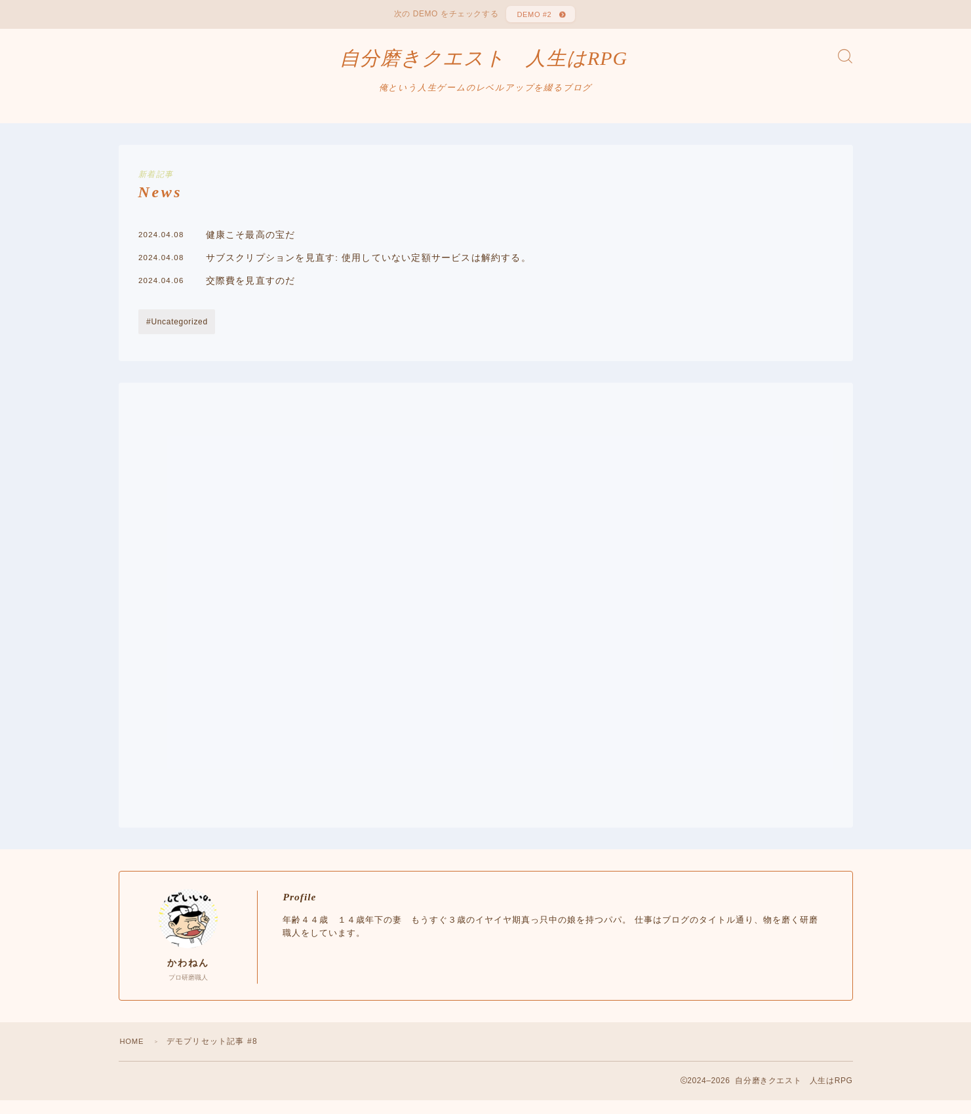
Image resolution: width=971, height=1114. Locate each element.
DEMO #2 (532, 16)
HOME (133, 1055)
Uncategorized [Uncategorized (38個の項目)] (179, 335)
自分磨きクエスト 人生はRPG (483, 65)
